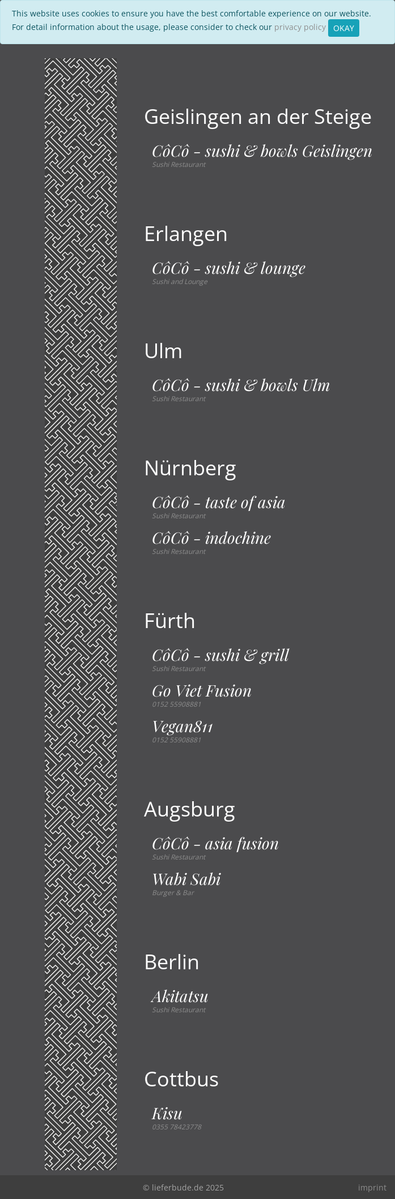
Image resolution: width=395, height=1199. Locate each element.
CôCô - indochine (211, 537)
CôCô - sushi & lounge (228, 267)
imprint (372, 1187)
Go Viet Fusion (202, 690)
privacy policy (300, 27)
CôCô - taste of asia (219, 501)
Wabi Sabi (186, 878)
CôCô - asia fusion (215, 843)
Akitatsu (180, 995)
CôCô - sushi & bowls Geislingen (262, 150)
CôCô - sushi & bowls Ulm (241, 384)
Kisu (167, 1113)
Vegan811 (182, 725)
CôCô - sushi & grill (220, 654)
